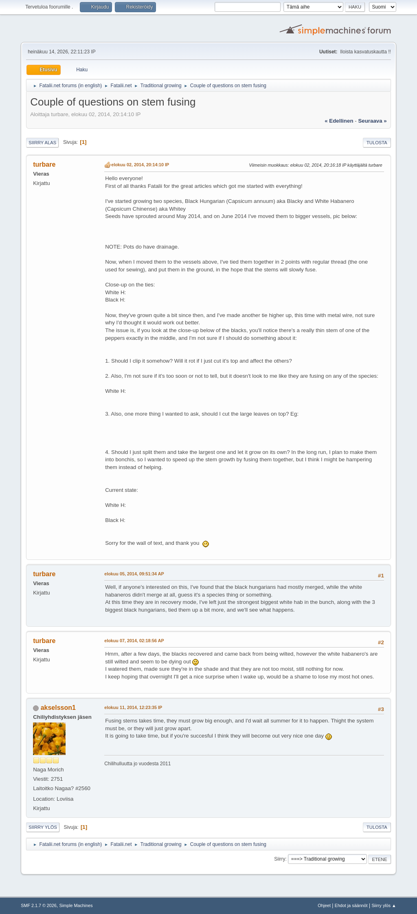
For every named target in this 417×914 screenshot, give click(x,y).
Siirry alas (42, 142)
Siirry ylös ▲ (383, 905)
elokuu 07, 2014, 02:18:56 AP (134, 640)
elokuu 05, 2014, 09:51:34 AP (134, 573)
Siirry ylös (43, 827)
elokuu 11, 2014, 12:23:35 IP (133, 707)
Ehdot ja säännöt (351, 905)
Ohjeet (324, 905)
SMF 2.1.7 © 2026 (39, 905)
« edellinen (339, 121)
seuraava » (372, 121)
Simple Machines (76, 905)
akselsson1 (58, 707)
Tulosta (377, 142)
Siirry (279, 859)
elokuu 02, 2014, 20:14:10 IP (140, 164)
